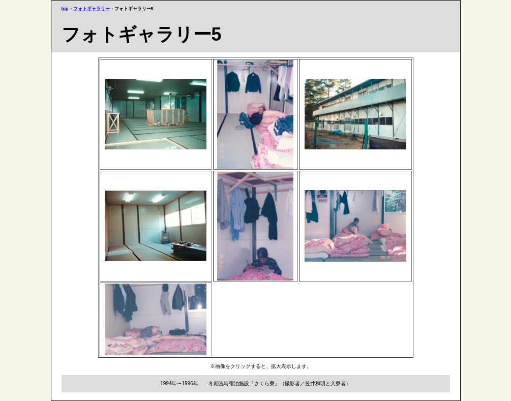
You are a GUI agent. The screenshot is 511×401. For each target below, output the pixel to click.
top (65, 8)
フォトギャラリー (91, 8)
